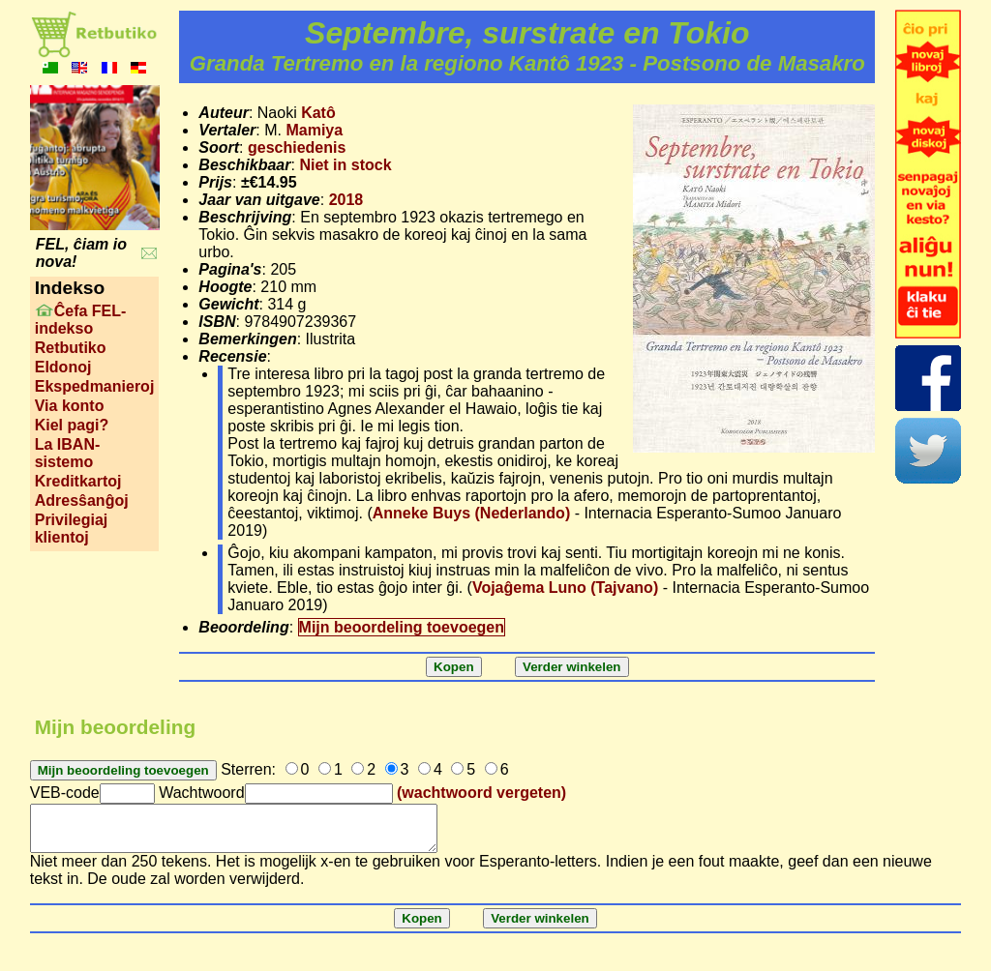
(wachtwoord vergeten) (481, 792)
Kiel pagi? (71, 425)
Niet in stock (345, 165)
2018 (346, 199)
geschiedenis (296, 147)
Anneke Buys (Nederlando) (471, 513)
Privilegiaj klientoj (71, 528)
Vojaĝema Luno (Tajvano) (565, 587)
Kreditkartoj (78, 481)
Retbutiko (70, 347)
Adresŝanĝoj (82, 500)
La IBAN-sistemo (68, 453)
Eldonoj (63, 367)
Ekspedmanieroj (95, 386)
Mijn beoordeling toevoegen (401, 627)
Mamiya (314, 130)
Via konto (70, 405)
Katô (318, 112)
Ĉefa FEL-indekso (81, 320)
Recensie (232, 356)
